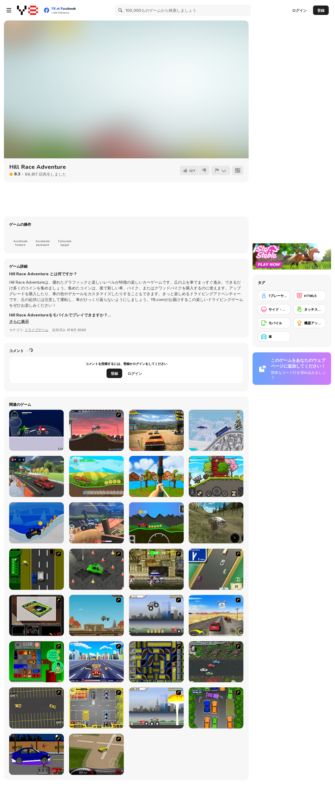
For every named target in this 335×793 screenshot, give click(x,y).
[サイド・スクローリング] (274, 309)
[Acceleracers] (156, 661)
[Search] (120, 10)
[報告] (220, 170)
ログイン (299, 10)
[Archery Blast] (156, 476)
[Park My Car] (96, 708)
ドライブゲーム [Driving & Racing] (36, 330)
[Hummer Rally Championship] (96, 754)
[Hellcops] (96, 430)
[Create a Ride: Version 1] (36, 754)
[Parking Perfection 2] (216, 708)
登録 (321, 10)
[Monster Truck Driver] (216, 522)
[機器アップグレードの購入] (309, 323)
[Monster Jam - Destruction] (156, 615)
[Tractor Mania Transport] (216, 476)
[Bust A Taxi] (36, 569)
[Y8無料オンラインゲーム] (27, 10)
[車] (274, 336)
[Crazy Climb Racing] (96, 476)
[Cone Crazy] (96, 569)
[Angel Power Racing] (96, 661)
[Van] (216, 569)
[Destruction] (156, 708)
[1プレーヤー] (274, 295)
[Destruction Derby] (36, 708)
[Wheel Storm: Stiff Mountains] (156, 522)
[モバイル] (274, 323)
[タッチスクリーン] (309, 309)
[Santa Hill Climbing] (36, 522)
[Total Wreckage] (156, 430)
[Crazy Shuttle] (156, 569)
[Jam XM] (216, 661)
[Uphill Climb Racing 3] (216, 430)
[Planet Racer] (36, 430)
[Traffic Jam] (36, 661)
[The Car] (36, 615)
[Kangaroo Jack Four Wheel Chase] (96, 615)
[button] (19, 322)
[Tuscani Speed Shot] (216, 615)
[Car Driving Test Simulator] (36, 476)
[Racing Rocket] (96, 522)
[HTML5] (309, 295)
